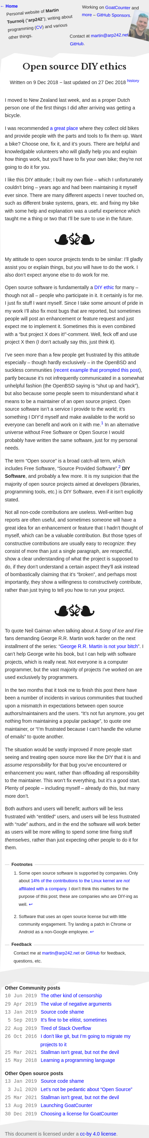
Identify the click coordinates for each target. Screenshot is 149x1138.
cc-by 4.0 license (98, 1129)
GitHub (77, 44)
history (133, 80)
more (87, 15)
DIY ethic (104, 287)
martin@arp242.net (109, 35)
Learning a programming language (78, 1058)
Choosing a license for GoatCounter (79, 1109)
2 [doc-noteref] (119, 466)
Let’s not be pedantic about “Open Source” (86, 1086)
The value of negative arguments (76, 1003)
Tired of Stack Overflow (66, 1027)
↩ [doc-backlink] (31, 904)
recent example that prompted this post (97, 370)
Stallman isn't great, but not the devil (80, 1050)
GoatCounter (117, 7)
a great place (64, 128)
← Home (9, 6)
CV (39, 27)
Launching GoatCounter (66, 1101)
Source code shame (62, 1011)
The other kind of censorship (71, 995)
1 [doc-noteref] (102, 422)
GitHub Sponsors (113, 15)
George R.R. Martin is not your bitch (99, 646)
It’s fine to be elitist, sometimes (74, 1019)
